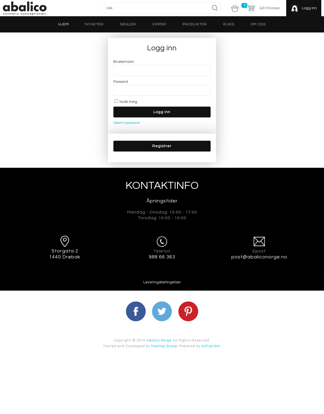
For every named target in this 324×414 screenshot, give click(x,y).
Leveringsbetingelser (162, 282)
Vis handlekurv (235, 9)
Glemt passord (126, 123)
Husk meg (125, 102)
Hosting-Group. (164, 346)
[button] (162, 146)
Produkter (195, 24)
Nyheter (94, 24)
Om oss (258, 24)
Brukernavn (123, 62)
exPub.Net (211, 346)
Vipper (159, 24)
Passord (120, 82)
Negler (128, 24)
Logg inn (309, 8)
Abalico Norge (159, 340)
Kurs (228, 24)
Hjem (63, 24)
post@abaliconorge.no (259, 256)
